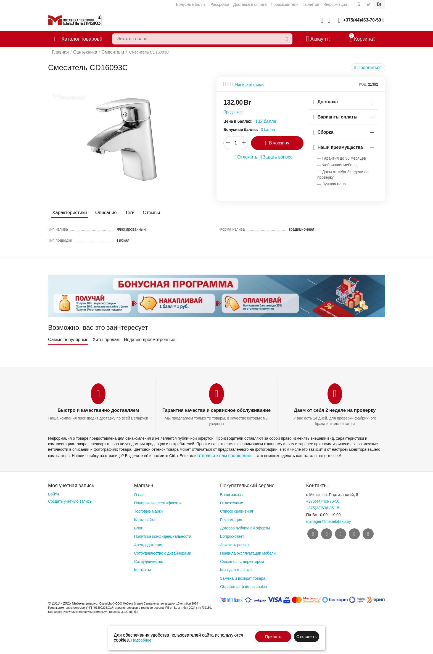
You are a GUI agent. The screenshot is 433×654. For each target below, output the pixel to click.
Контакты (142, 568)
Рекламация (231, 518)
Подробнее (141, 640)
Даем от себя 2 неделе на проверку (334, 410)
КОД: (363, 84)
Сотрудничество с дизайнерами (162, 552)
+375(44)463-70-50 (362, 20)
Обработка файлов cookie (243, 585)
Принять (273, 636)
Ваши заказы (232, 493)
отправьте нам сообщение (221, 454)
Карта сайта (144, 518)
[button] (369, 68)
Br (379, 4)
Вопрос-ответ (232, 535)
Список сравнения (236, 510)
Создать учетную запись (70, 500)
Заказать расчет (234, 543)
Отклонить (306, 636)
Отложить (247, 156)
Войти (53, 493)
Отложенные (231, 502)
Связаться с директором (242, 560)
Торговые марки (148, 510)
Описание (103, 212)
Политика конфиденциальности (162, 535)
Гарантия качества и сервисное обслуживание (216, 410)
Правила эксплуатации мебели (248, 552)
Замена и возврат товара (242, 577)
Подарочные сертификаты (157, 502)
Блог (138, 527)
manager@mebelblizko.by (328, 520)
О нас (139, 493)
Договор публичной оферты (245, 527)
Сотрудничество (148, 560)
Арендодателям (148, 543)
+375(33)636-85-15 (322, 507)
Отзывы (147, 212)
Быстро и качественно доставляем (98, 410)
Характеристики (68, 212)
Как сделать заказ (236, 568)
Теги (126, 212)
